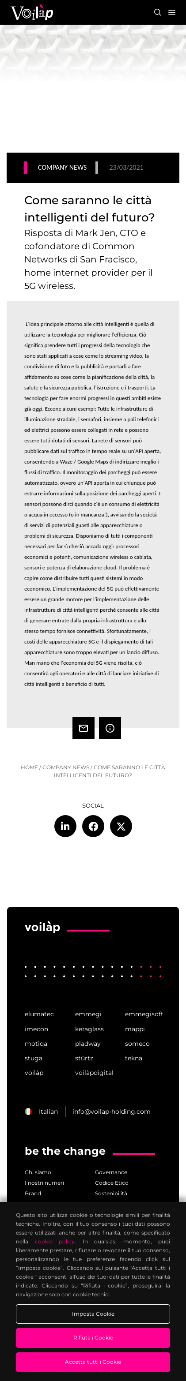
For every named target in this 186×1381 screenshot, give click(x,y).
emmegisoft (143, 1014)
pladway (88, 1044)
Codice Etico (112, 1182)
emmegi (88, 1014)
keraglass (89, 1029)
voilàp (34, 1073)
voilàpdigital (93, 1073)
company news (65, 767)
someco (137, 1044)
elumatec (39, 1014)
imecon (36, 1029)
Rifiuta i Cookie (93, 1337)
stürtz (84, 1058)
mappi (135, 1029)
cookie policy (55, 1241)
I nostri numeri (44, 1182)
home (29, 767)
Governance (111, 1172)
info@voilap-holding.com (111, 1111)
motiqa (36, 1044)
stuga (33, 1058)
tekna (133, 1058)
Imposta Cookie (93, 1313)
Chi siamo (38, 1172)
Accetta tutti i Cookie (93, 1362)
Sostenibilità (111, 1193)
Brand (33, 1193)
